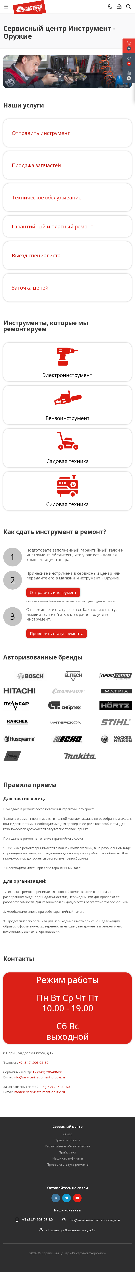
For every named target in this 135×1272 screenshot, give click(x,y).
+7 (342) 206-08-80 (33, 1062)
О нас (67, 1134)
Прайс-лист (67, 1152)
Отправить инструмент (41, 132)
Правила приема (67, 1140)
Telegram (66, 1198)
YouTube (77, 1198)
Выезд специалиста (36, 255)
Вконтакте (55, 1198)
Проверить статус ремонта (56, 633)
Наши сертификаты (67, 1158)
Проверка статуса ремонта (67, 1164)
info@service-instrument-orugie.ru (39, 1077)
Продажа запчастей (36, 165)
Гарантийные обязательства (67, 1146)
